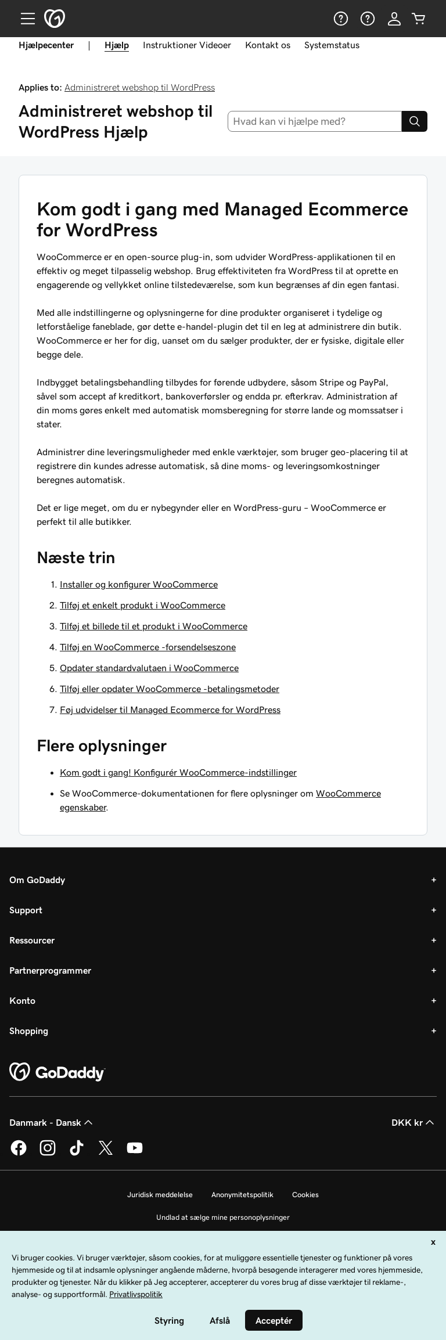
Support (25, 909)
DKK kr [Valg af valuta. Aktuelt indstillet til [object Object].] (414, 1122)
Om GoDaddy (37, 879)
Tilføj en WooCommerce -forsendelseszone (148, 646)
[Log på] (394, 18)
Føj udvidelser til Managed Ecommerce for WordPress (170, 709)
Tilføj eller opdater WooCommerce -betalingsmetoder (169, 688)
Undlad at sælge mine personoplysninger (223, 1217)
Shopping (28, 1030)
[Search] (414, 121)
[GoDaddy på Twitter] (105, 1153)
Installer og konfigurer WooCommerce (139, 584)
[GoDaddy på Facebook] (18, 1153)
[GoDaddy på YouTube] (134, 1153)
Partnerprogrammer (50, 970)
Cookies (305, 1194)
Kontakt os (267, 44)
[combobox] (315, 121)
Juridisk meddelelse (160, 1194)
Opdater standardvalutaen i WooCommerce (149, 667)
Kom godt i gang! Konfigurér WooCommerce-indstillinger (178, 772)
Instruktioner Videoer (187, 44)
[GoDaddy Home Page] (57, 1072)
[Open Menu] (23, 18)
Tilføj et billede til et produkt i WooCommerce (153, 626)
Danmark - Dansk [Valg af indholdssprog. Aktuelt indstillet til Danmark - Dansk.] (52, 1122)
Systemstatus (331, 44)
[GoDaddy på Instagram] (47, 1153)
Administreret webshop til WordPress (139, 87)
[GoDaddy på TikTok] (76, 1153)
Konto (22, 1000)
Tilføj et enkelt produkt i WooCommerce (142, 605)
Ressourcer (32, 940)
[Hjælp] (339, 18)
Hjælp (117, 44)
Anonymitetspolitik (242, 1194)
